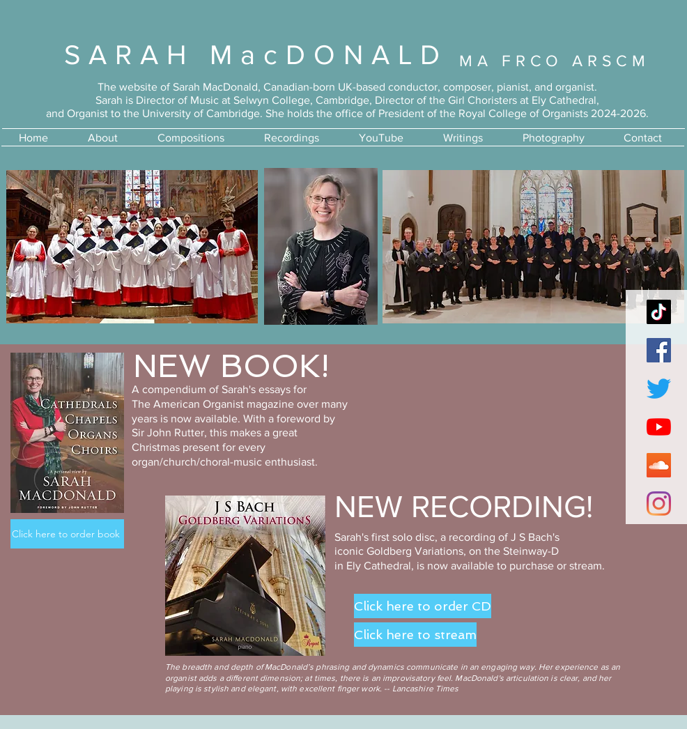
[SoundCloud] (659, 465)
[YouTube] (659, 427)
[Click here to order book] (67, 533)
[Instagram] (659, 503)
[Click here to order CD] (422, 606)
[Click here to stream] (415, 634)
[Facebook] (659, 350)
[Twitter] (659, 388)
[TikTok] (659, 312)
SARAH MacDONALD (256, 54)
